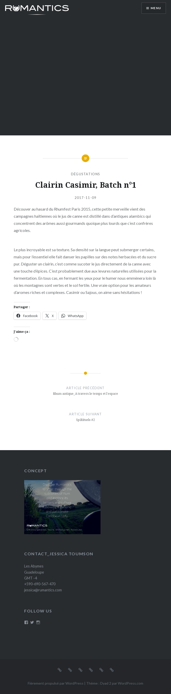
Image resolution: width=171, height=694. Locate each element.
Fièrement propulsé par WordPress (55, 683)
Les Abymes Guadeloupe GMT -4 (34, 572)
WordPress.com (130, 683)
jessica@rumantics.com (43, 590)
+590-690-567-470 (39, 584)
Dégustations (85, 174)
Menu (156, 8)
